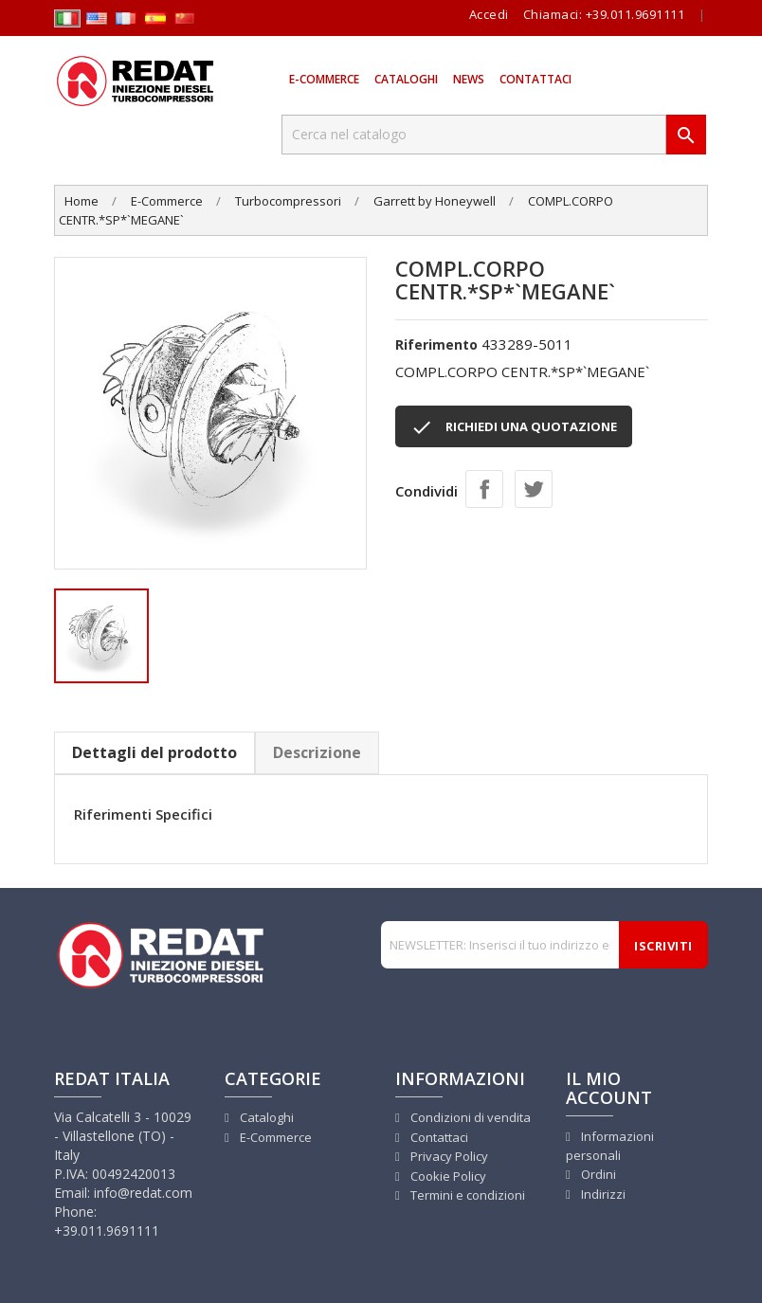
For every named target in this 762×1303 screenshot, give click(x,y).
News (468, 79)
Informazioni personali (610, 1146)
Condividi (484, 489)
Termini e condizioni (466, 1194)
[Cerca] (473, 134)
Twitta (534, 489)
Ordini (597, 1174)
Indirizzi (602, 1194)
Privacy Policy (448, 1156)
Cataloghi (406, 79)
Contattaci (535, 79)
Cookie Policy (447, 1176)
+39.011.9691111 (635, 14)
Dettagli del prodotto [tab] (154, 752)
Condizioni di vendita (469, 1117)
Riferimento (436, 344)
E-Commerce (324, 79)
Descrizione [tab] (317, 752)
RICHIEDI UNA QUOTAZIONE (513, 427)
